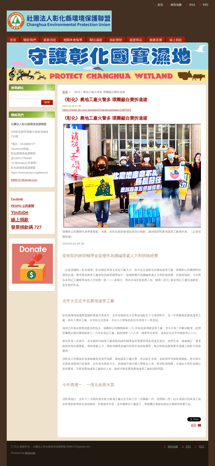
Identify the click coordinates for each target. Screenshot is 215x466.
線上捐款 (20, 219)
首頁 (160, 4)
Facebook (17, 199)
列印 (205, 4)
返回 (193, 425)
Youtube (19, 212)
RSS (192, 4)
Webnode (30, 452)
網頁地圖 (176, 4)
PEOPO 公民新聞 (22, 206)
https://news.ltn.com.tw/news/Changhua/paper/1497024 (96, 109)
